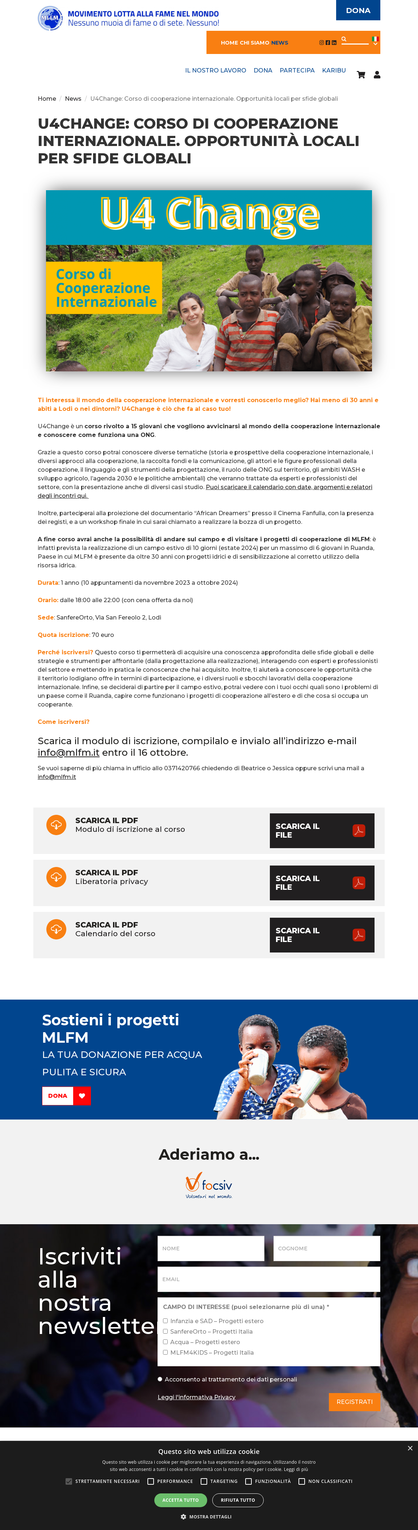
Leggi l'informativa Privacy (196, 1397)
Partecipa (297, 70)
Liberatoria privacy (209, 883)
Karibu (334, 70)
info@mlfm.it (69, 752)
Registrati (355, 1401)
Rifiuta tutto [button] (238, 1500)
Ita (375, 41)
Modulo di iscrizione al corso (209, 831)
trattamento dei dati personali (252, 1379)
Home (229, 42)
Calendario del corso (209, 935)
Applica (344, 39)
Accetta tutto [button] (181, 1500)
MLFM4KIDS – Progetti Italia (208, 1352)
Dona (358, 10)
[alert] (209, 1485)
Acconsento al (227, 1379)
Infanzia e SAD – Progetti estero (213, 1321)
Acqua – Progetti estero (201, 1342)
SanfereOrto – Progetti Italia (208, 1331)
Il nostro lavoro (215, 70)
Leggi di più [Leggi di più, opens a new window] (296, 1469)
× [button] (410, 1448)
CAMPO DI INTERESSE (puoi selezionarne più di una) (246, 1307)
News (279, 42)
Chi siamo (254, 42)
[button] (209, 1517)
